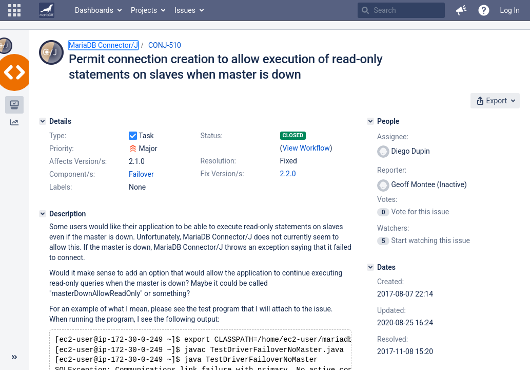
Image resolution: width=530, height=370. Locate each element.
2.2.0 (288, 174)
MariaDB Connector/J (103, 45)
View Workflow (305, 148)
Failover (141, 174)
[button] (14, 10)
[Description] (42, 213)
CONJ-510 (164, 45)
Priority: (61, 148)
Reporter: (391, 170)
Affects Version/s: (78, 161)
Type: (57, 136)
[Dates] (370, 267)
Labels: (60, 187)
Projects (144, 10)
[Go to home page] (47, 10)
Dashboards (94, 10)
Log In (510, 10)
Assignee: (392, 137)
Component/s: (72, 174)
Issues (184, 10)
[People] (370, 121)
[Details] (42, 121)
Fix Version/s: (222, 174)
